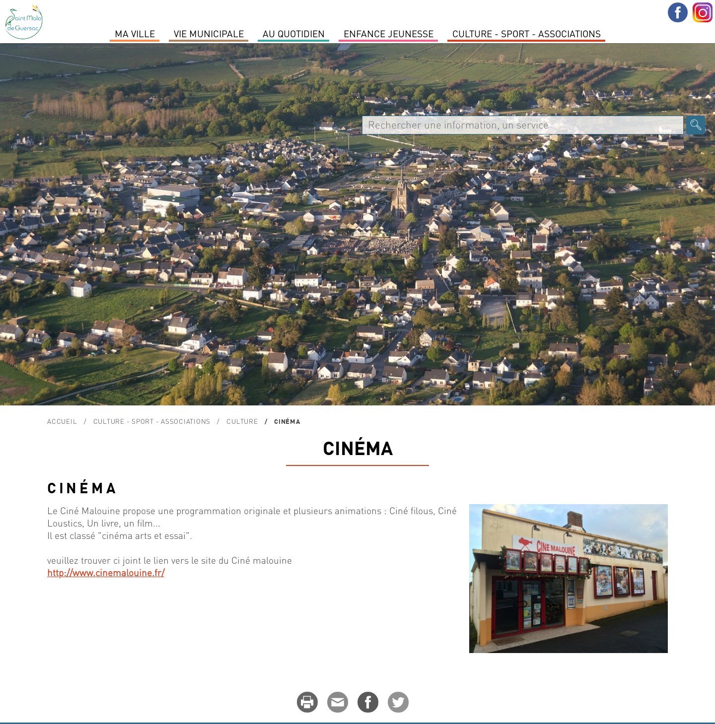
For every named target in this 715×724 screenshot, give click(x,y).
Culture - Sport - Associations (526, 33)
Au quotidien (294, 33)
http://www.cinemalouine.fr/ (105, 572)
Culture (242, 421)
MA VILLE (135, 33)
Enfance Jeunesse (388, 33)
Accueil (62, 421)
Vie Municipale (209, 33)
